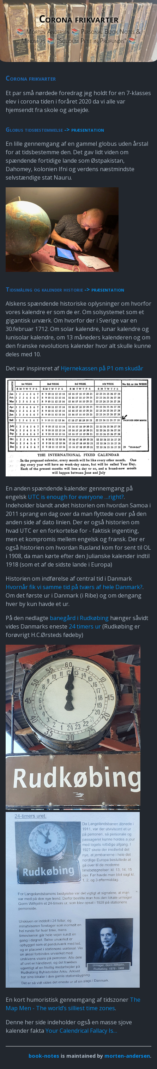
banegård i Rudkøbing (79, 618)
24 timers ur (85, 626)
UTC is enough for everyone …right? (76, 497)
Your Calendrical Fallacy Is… (81, 1030)
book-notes (44, 1055)
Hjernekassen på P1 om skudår (102, 368)
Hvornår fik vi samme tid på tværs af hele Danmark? (74, 587)
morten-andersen (127, 1055)
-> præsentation (84, 129)
